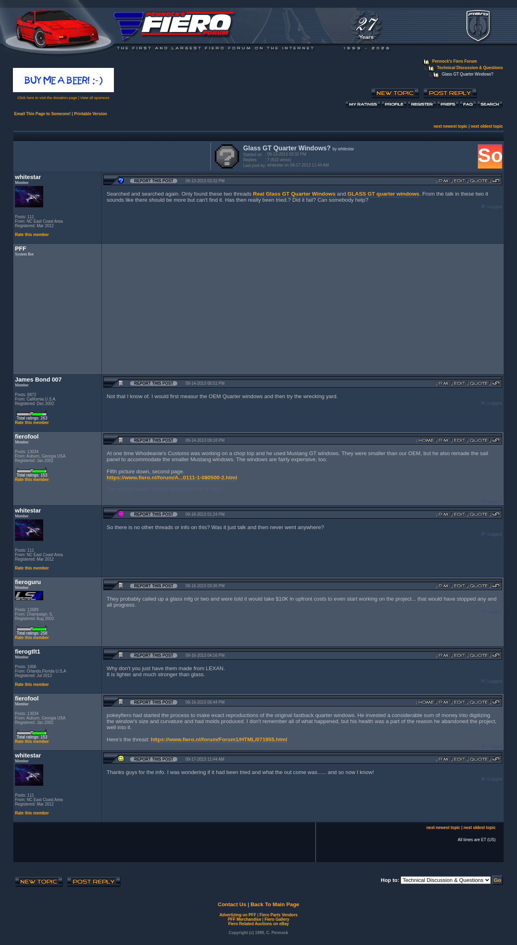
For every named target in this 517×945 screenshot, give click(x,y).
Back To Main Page (274, 904)
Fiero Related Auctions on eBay (258, 924)
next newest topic (450, 126)
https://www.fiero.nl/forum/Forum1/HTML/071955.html (219, 739)
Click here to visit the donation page (47, 98)
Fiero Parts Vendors (278, 915)
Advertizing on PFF (237, 915)
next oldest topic (487, 126)
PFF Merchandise (244, 919)
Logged (495, 207)
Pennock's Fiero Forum (454, 61)
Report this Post (153, 181)
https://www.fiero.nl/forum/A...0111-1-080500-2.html (172, 478)
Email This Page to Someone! (42, 114)
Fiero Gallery (277, 919)
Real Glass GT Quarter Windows (294, 194)
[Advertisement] (110, 155)
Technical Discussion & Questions (470, 67)
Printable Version (90, 114)
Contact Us (232, 904)
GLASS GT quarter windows (383, 194)
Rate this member (32, 234)
